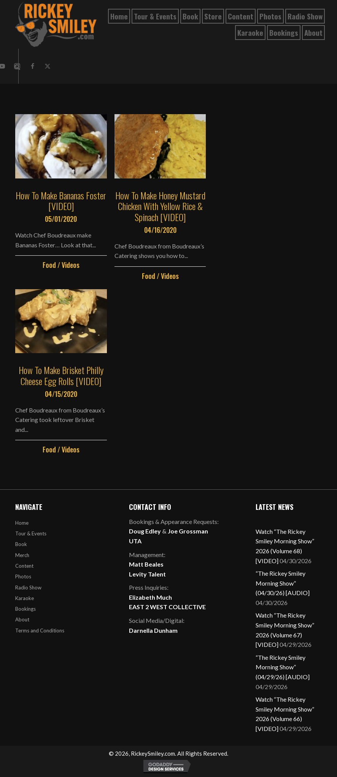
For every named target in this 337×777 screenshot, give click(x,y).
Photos (23, 576)
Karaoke (24, 598)
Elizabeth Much (150, 597)
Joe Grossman (188, 531)
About (22, 619)
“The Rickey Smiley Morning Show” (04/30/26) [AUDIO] (283, 583)
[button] (32, 66)
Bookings (25, 609)
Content (24, 566)
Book (21, 544)
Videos (70, 265)
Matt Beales (146, 564)
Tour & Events (30, 533)
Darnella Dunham (153, 630)
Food (49, 265)
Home (22, 523)
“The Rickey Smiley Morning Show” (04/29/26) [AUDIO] (283, 667)
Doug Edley (145, 531)
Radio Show (28, 587)
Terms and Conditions (39, 630)
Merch (22, 555)
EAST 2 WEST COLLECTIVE (167, 606)
